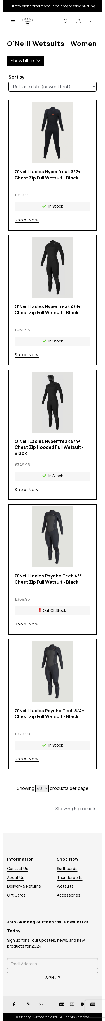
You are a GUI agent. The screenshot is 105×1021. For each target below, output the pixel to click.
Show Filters (25, 60)
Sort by (16, 77)
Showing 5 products (76, 809)
